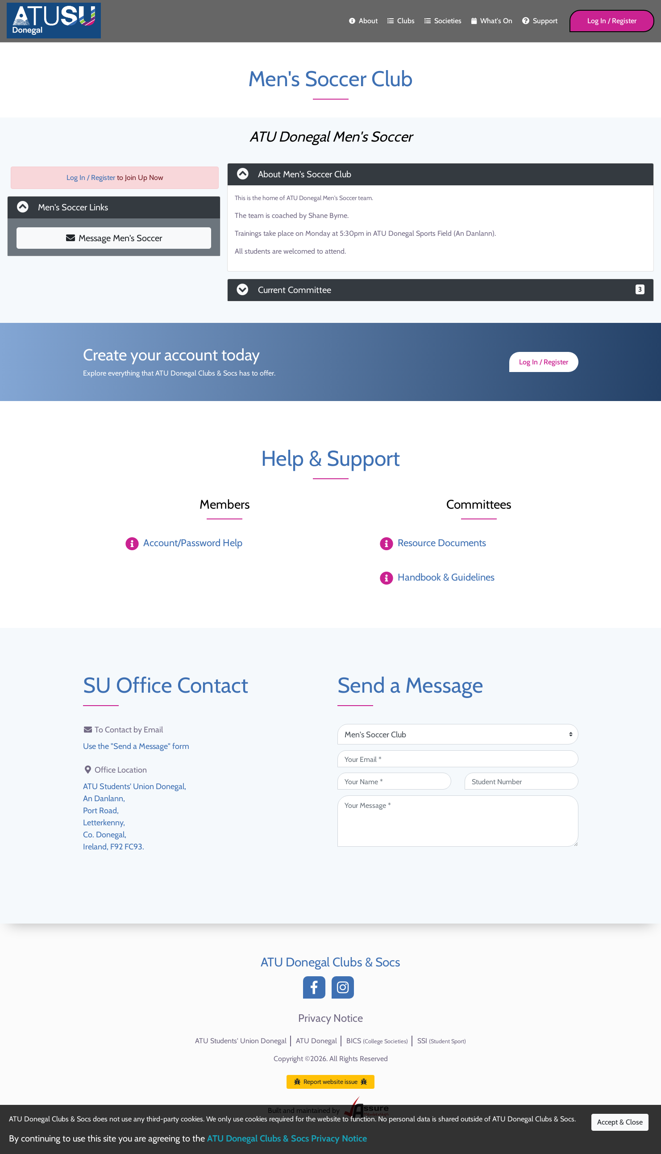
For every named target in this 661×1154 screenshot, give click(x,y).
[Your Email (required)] (457, 758)
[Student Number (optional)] (521, 781)
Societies (442, 21)
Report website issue (330, 1082)
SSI (441, 1041)
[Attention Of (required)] (457, 734)
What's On (491, 21)
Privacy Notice (330, 1018)
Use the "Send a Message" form (136, 746)
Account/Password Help (192, 543)
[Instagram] (345, 990)
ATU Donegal (316, 1041)
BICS (377, 1041)
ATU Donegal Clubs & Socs (330, 962)
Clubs (401, 21)
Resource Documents (442, 543)
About (363, 21)
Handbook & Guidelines (446, 577)
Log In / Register (611, 21)
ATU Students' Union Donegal (241, 1041)
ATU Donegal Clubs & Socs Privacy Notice (287, 1138)
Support (539, 21)
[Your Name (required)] (394, 781)
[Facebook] (316, 990)
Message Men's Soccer (114, 238)
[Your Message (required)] (457, 821)
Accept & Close (620, 1122)
